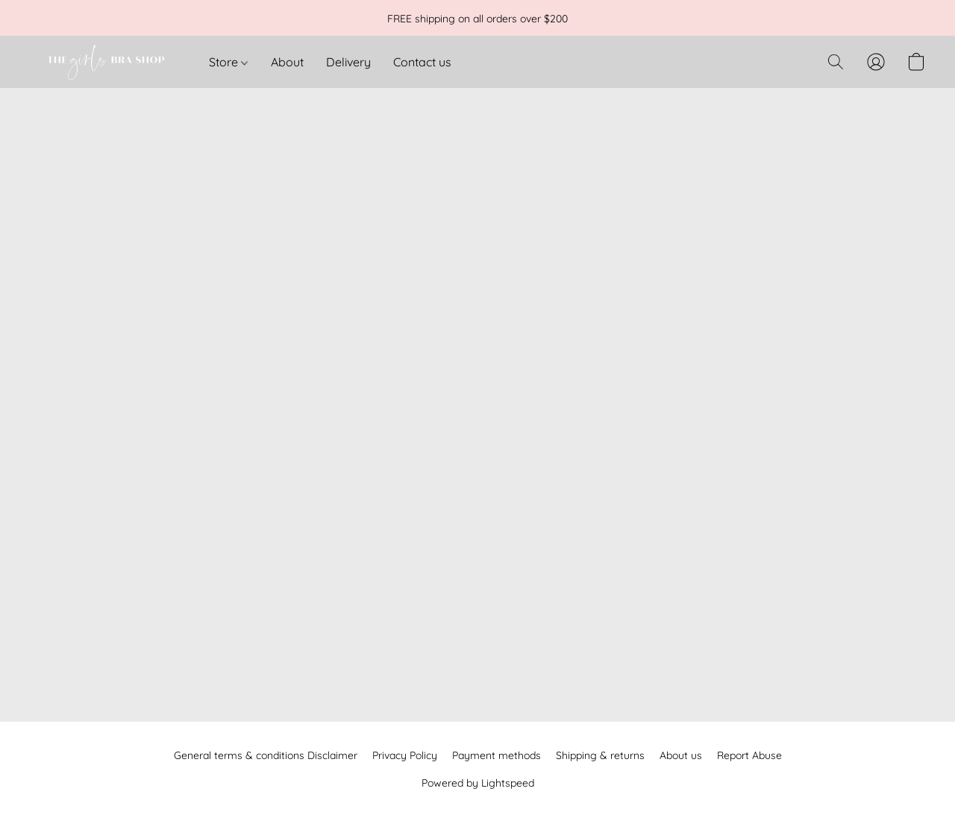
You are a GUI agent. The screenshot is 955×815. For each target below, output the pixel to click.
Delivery (348, 61)
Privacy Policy (404, 755)
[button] (104, 62)
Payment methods (496, 755)
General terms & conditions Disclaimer (265, 755)
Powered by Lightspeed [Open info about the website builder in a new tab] (478, 783)
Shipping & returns (600, 755)
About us (681, 755)
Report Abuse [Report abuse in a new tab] (749, 755)
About (287, 61)
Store (228, 61)
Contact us (422, 61)
